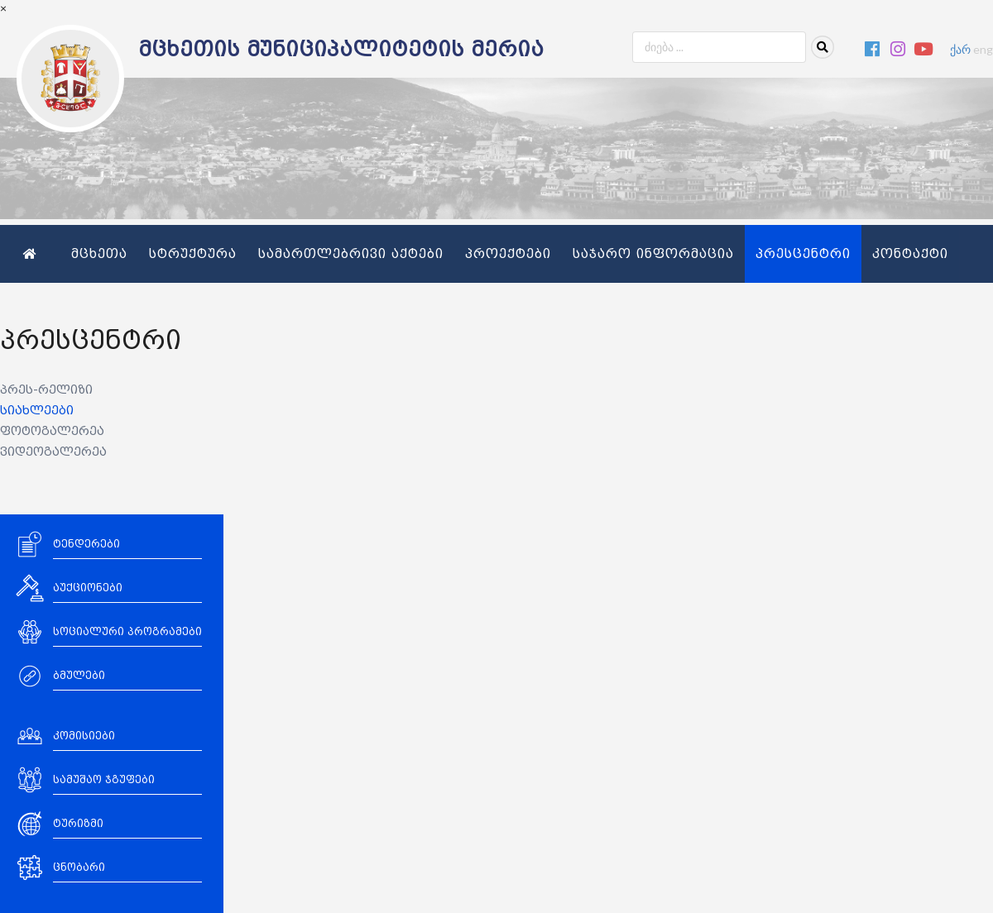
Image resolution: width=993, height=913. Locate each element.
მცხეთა (99, 253)
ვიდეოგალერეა (53, 452)
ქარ (960, 49)
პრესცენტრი (803, 253)
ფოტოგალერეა (52, 431)
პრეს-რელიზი (46, 390)
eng (983, 49)
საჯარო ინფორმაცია (653, 253)
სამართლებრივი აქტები (351, 253)
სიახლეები (37, 411)
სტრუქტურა (193, 253)
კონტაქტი (910, 253)
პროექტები (508, 253)
